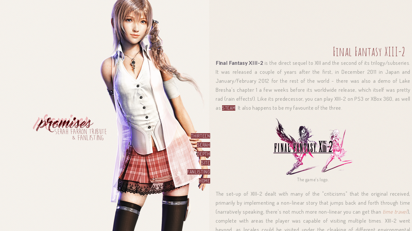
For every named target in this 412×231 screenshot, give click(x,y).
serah (203, 145)
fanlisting (198, 172)
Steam (228, 108)
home (204, 181)
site (205, 163)
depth (203, 154)
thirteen (200, 136)
